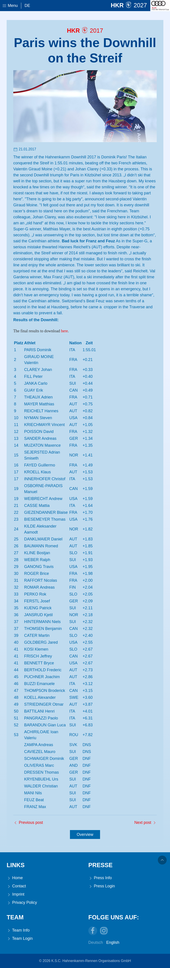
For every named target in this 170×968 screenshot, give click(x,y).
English (112, 942)
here (64, 331)
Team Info (18, 930)
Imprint (15, 894)
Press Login (101, 886)
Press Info (100, 878)
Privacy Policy (22, 902)
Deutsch (95, 942)
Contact (16, 886)
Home (15, 878)
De (27, 5)
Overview (85, 834)
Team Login (20, 938)
